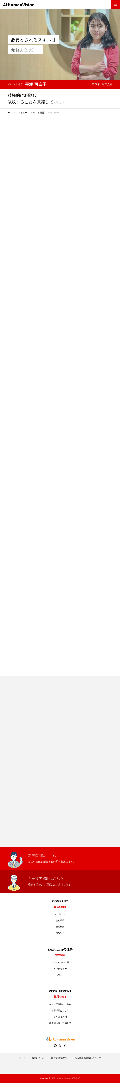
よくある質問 (60, 1016)
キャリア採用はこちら (60, 1004)
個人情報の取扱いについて (88, 1058)
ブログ (60, 974)
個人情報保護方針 (60, 1058)
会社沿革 (60, 920)
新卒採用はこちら (60, 1010)
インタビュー (60, 968)
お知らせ (60, 933)
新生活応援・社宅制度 (60, 1023)
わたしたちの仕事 (60, 962)
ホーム (22, 1058)
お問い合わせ (38, 1058)
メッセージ (60, 914)
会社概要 (60, 926)
